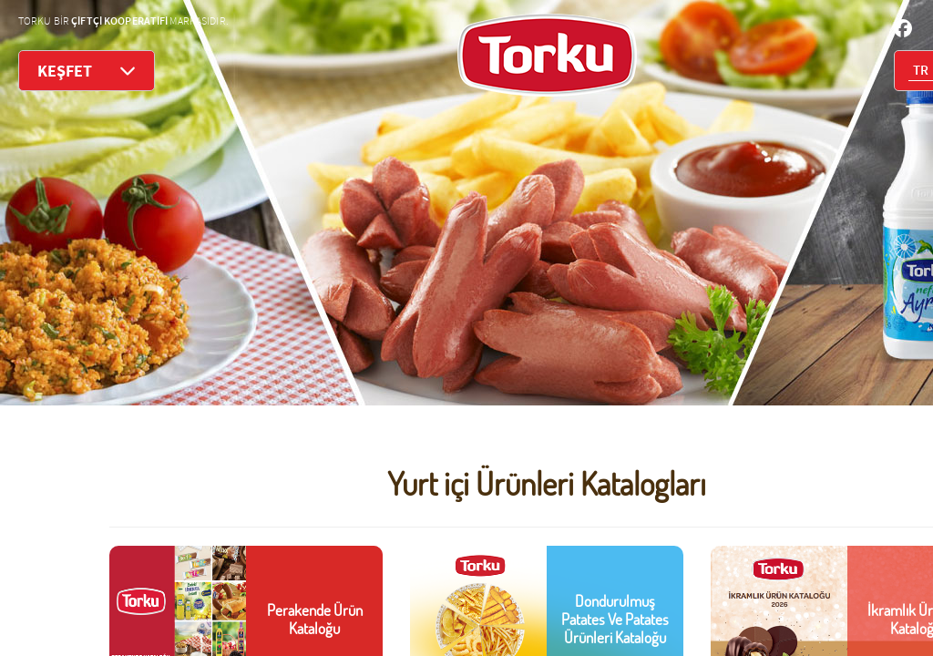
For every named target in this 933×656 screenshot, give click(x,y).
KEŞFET (86, 70)
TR (920, 71)
